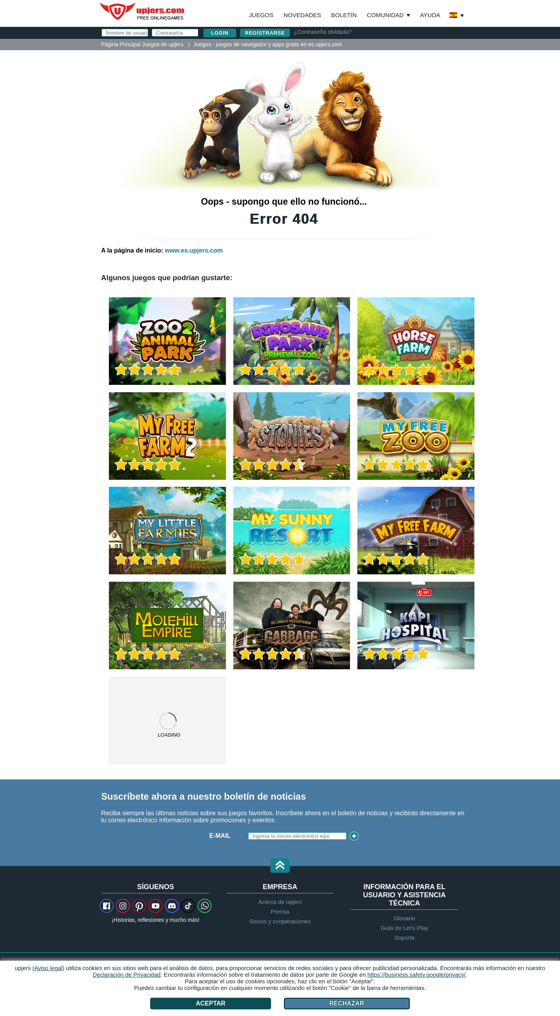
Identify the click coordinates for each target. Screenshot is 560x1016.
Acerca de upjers (280, 901)
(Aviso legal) (48, 968)
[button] (280, 866)
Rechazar (346, 1003)
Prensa (280, 911)
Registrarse (265, 33)
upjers (142, 11)
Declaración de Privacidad (127, 974)
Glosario (404, 918)
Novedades (302, 15)
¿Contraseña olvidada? (323, 32)
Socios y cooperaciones (280, 921)
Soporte (404, 937)
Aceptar (211, 1003)
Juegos (261, 15)
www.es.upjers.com (194, 250)
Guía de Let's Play (404, 928)
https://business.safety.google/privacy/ (417, 974)
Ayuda (430, 15)
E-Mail (220, 835)
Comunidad (385, 15)
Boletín (344, 15)
